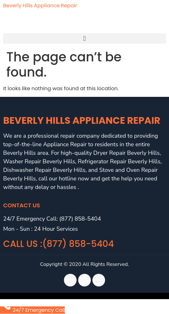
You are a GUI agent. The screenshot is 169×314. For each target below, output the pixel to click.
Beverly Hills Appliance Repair (40, 5)
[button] (84, 38)
